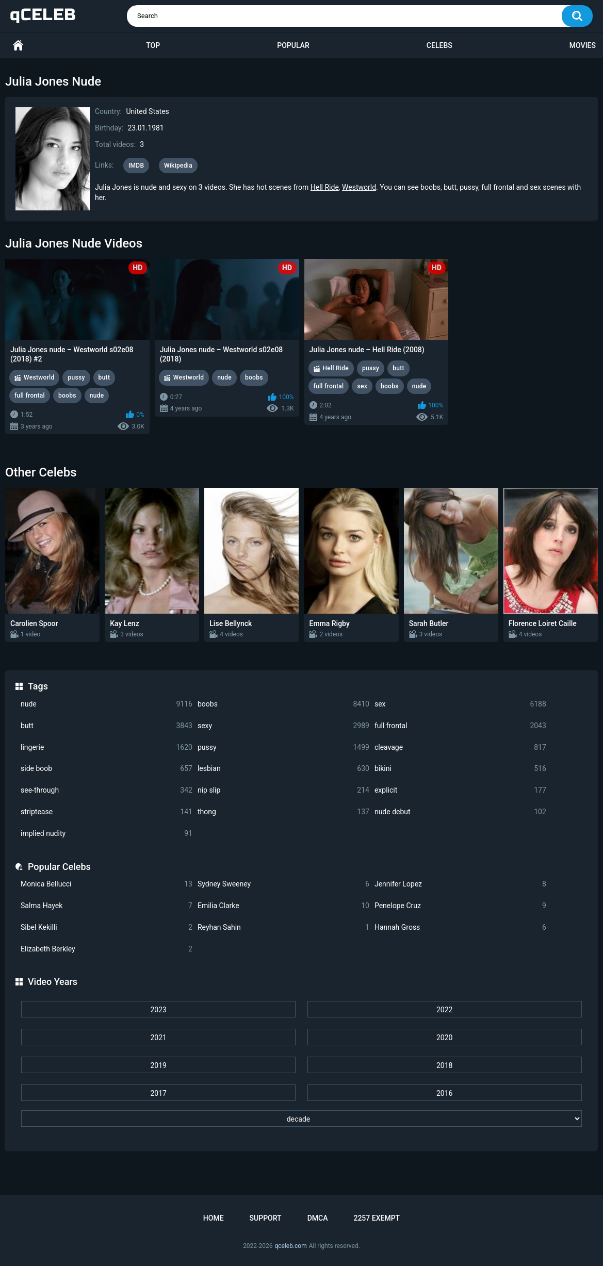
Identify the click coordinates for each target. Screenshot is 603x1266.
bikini (460, 768)
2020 (444, 1037)
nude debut (460, 812)
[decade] (301, 1118)
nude (106, 704)
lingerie (106, 747)
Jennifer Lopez (460, 884)
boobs (283, 704)
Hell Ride (325, 187)
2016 (444, 1093)
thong (283, 812)
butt (106, 725)
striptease (106, 812)
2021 (158, 1037)
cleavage (460, 747)
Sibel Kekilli (106, 927)
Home (18, 45)
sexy (283, 725)
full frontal (460, 725)
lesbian (283, 768)
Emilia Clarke (283, 905)
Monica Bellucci (106, 884)
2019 (158, 1065)
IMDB (136, 165)
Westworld (359, 187)
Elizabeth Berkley (106, 949)
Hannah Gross (460, 927)
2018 (444, 1065)
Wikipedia (178, 165)
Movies (582, 45)
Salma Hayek (106, 905)
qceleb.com (290, 1245)
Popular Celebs (59, 866)
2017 (158, 1093)
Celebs (439, 45)
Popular (293, 45)
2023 (158, 1010)
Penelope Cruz (460, 905)
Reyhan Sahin (283, 927)
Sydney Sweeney (283, 884)
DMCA (317, 1218)
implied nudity (106, 833)
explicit (460, 790)
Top (153, 45)
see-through (106, 790)
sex (460, 704)
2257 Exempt (376, 1218)
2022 (444, 1010)
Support (266, 1218)
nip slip (283, 790)
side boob (106, 768)
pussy (283, 747)
